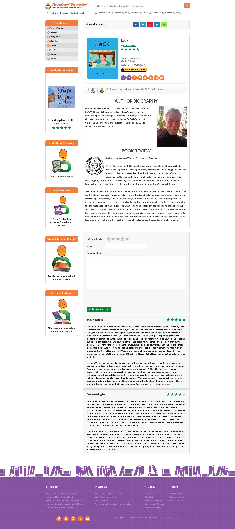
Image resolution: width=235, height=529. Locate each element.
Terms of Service (179, 517)
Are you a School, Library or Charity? (113, 503)
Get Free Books (103, 500)
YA (128, 12)
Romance (176, 12)
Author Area (175, 493)
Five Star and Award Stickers (59, 507)
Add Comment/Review (104, 312)
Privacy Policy (159, 517)
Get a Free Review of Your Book (61, 493)
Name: (90, 249)
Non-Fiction (162, 12)
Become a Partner (154, 507)
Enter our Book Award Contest (61, 497)
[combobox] (142, 6)
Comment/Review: (96, 256)
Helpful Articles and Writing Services (63, 500)
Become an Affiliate (154, 503)
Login (82, 13)
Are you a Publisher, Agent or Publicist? (64, 503)
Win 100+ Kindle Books (106, 497)
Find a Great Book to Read (108, 493)
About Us (149, 497)
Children (119, 12)
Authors (54, 13)
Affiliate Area (176, 500)
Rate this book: (94, 242)
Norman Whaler (131, 47)
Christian (138, 12)
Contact (74, 13)
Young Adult (58, 40)
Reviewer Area (176, 497)
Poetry (99, 15)
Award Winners (103, 12)
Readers (64, 13)
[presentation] (109, 300)
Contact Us (150, 493)
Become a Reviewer (154, 500)
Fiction (149, 12)
